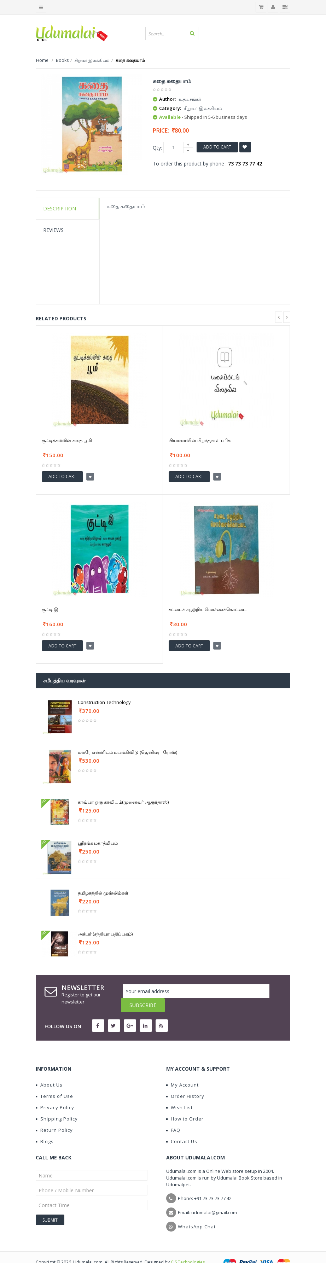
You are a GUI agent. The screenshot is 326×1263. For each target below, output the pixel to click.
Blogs (45, 1127)
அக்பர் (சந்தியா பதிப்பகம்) (105, 934)
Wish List (179, 1093)
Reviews (53, 230)
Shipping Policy (57, 1104)
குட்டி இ (50, 609)
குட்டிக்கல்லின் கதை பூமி (67, 440)
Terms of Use (54, 1082)
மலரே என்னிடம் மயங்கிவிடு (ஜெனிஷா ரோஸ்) (127, 752)
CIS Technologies (188, 1248)
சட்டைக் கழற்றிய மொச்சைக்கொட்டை (207, 609)
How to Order (185, 1104)
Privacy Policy (55, 1093)
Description (59, 208)
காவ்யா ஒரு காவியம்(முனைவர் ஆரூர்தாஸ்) (123, 802)
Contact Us (181, 1127)
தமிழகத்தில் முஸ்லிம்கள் (103, 893)
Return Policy (54, 1116)
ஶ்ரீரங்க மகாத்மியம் (98, 843)
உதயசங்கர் (190, 99)
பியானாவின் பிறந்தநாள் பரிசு (200, 440)
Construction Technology (104, 702)
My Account (182, 1070)
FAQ (173, 1116)
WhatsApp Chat (197, 1212)
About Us (49, 1070)
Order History (185, 1082)
